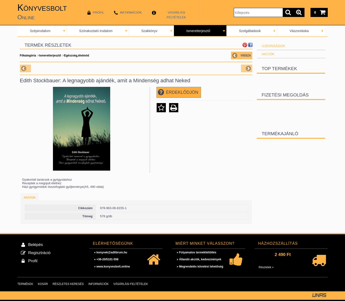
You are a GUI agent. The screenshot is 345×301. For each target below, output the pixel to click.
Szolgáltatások (250, 31)
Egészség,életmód (76, 55)
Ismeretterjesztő (198, 31)
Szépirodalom (40, 31)
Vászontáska (299, 31)
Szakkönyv (149, 31)
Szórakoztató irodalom (95, 31)
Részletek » (266, 267)
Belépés (35, 244)
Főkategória (28, 55)
